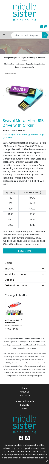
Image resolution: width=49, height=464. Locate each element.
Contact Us (24, 395)
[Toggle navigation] (4, 35)
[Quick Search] (26, 35)
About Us (24, 391)
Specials (24, 405)
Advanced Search (24, 401)
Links (24, 408)
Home (24, 388)
